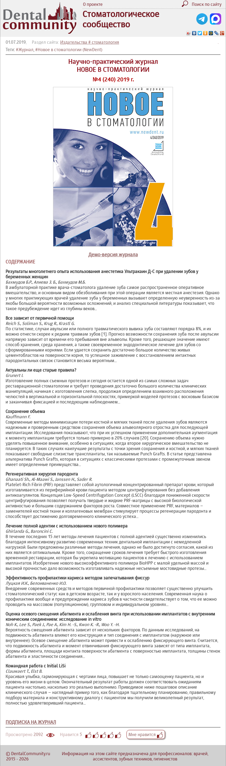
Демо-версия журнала (113, 254)
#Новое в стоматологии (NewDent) (68, 49)
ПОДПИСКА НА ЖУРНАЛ (31, 722)
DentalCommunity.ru (30, 753)
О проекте (93, 4)
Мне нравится (145, 734)
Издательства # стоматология (89, 42)
